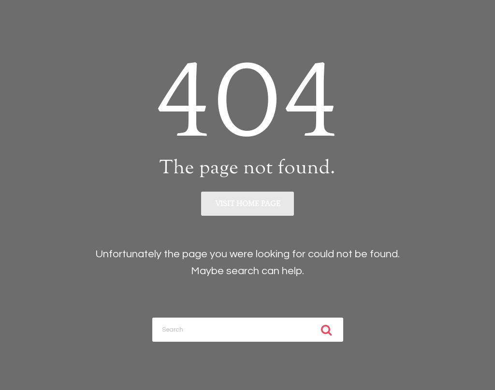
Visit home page (247, 203)
